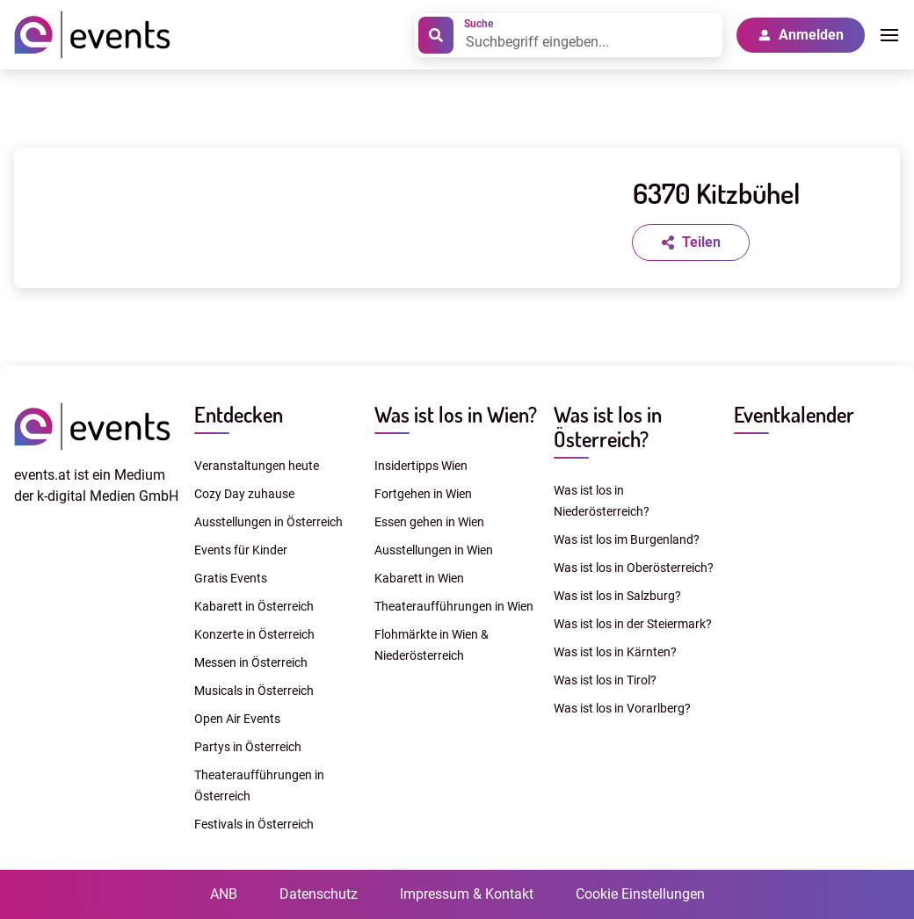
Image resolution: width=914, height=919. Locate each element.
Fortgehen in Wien (423, 494)
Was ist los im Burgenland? (627, 539)
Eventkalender (794, 414)
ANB (223, 894)
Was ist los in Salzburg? (617, 596)
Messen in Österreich (251, 662)
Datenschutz (318, 894)
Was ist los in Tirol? (605, 680)
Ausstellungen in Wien (433, 550)
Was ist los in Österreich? (608, 426)
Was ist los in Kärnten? (615, 652)
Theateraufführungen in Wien (453, 606)
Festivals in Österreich (254, 824)
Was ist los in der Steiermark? (633, 624)
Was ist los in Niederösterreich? (601, 500)
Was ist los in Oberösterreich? (634, 568)
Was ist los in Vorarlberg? (622, 708)
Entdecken (238, 414)
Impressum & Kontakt (466, 894)
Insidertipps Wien (421, 466)
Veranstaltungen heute (256, 466)
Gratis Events (230, 578)
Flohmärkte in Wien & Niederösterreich (431, 644)
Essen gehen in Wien (429, 522)
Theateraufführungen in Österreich (259, 785)
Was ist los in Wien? (455, 414)
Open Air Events (237, 719)
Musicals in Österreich (254, 691)
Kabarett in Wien (419, 578)
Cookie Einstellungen (640, 894)
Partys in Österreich (247, 747)
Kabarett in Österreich (254, 606)
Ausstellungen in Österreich (268, 522)
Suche (478, 24)
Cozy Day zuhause (244, 494)
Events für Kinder (240, 550)
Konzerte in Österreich (254, 634)
